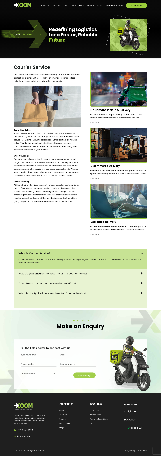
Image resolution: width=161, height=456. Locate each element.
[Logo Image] (22, 5)
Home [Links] (17, 34)
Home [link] (61, 410)
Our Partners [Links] (70, 5)
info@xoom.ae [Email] (23, 436)
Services (56, 5)
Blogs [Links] (99, 5)
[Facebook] (124, 411)
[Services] (118, 98)
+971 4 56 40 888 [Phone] (25, 430)
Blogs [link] (61, 427)
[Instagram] (129, 411)
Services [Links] (28, 34)
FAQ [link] (91, 423)
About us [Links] (45, 5)
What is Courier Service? (34, 296)
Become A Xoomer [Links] (114, 5)
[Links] (136, 5)
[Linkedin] (135, 411)
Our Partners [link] (64, 423)
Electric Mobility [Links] (86, 5)
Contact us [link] (94, 410)
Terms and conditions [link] (99, 419)
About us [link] (63, 414)
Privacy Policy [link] (95, 414)
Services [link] (62, 419)
